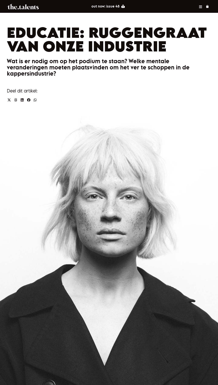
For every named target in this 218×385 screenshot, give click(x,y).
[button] (9, 100)
